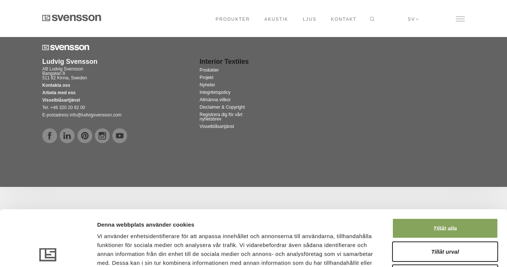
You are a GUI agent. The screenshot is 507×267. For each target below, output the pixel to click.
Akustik (276, 19)
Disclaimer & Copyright (222, 107)
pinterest (84, 135)
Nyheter (207, 85)
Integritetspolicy (215, 92)
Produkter (233, 19)
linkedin (67, 135)
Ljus (310, 19)
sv (411, 19)
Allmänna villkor (215, 99)
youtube (119, 135)
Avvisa (445, 219)
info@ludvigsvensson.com (96, 115)
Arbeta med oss (59, 92)
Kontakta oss (56, 85)
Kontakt (344, 19)
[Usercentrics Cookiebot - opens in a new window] (48, 252)
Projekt (206, 77)
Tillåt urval (445, 196)
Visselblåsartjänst (217, 126)
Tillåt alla (445, 172)
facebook (49, 135)
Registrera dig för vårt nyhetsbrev (221, 117)
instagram (102, 135)
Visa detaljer (402, 252)
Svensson (71, 18)
